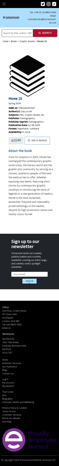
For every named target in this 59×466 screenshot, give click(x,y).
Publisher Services (11, 363)
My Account (8, 383)
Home (6, 41)
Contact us (8, 374)
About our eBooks (11, 418)
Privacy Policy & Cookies (14, 408)
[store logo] (11, 17)
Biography (7, 399)
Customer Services (11, 415)
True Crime (7, 392)
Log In (5, 379)
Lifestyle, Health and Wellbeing (18, 402)
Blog (4, 370)
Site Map (6, 422)
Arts (4, 395)
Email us (6, 328)
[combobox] (17, 33)
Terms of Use (9, 411)
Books (14, 41)
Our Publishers (9, 367)
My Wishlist (8, 386)
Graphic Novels (27, 41)
